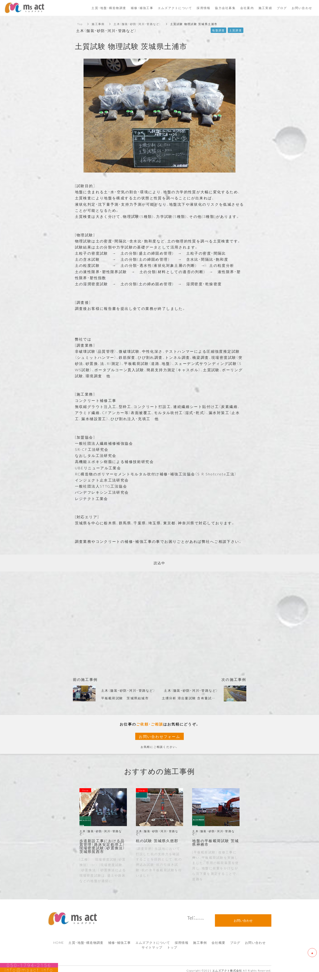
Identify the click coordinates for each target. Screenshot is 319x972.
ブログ (235, 939)
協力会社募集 (225, 8)
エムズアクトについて (152, 939)
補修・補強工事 (119, 939)
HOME (58, 939)
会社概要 (219, 939)
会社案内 (247, 8)
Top (80, 24)
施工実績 (265, 8)
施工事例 (98, 24)
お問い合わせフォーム (159, 736)
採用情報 (182, 939)
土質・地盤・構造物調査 (85, 939)
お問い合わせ (255, 939)
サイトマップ (152, 944)
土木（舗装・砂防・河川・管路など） (137, 24)
